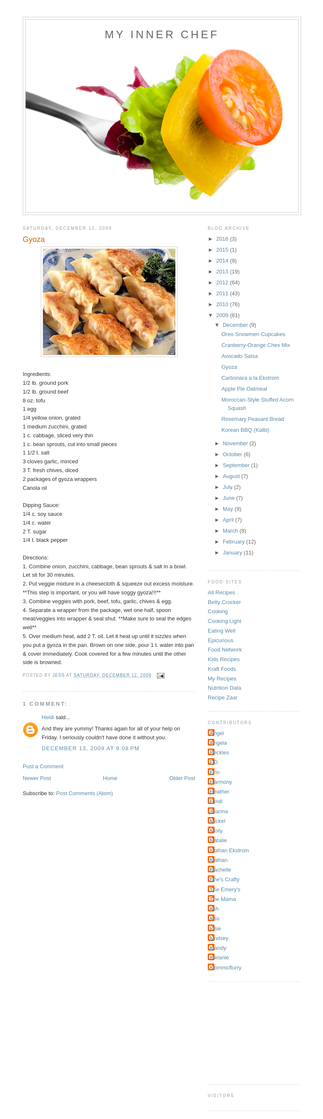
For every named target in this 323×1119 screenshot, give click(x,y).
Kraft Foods (222, 669)
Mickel (217, 821)
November (236, 443)
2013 (223, 271)
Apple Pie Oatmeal (244, 389)
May (229, 509)
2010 (223, 304)
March (231, 531)
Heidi (48, 717)
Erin (215, 772)
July (228, 487)
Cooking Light (224, 621)
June (229, 498)
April (229, 520)
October (233, 454)
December (236, 325)
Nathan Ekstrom (229, 850)
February (234, 541)
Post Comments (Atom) (84, 793)
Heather (219, 791)
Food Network (225, 649)
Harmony (221, 782)
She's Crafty (224, 879)
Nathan (219, 860)
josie (215, 928)
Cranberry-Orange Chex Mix (255, 345)
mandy (218, 948)
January (233, 552)
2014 (223, 260)
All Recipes (221, 592)
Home (110, 778)
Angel (217, 733)
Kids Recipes (224, 659)
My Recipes (222, 678)
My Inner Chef (162, 34)
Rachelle (220, 870)
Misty (216, 830)
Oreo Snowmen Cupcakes (253, 334)
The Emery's (225, 889)
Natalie (218, 840)
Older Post (182, 778)
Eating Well (222, 631)
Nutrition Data (224, 688)
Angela (218, 743)
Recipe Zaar (223, 697)
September (237, 465)
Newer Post (37, 778)
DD (214, 762)
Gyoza (229, 367)
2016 (223, 239)
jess (215, 918)
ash (214, 909)
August (232, 476)
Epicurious (220, 640)
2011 (223, 293)
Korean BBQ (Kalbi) (245, 430)
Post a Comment (43, 766)
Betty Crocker (224, 602)
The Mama (223, 899)
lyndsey (219, 938)
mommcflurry (225, 967)
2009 (223, 315)
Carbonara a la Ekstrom (250, 378)
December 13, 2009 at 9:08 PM (91, 748)
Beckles (219, 752)
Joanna (219, 811)
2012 (223, 282)
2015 (223, 250)
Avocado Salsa (239, 356)
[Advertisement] (250, 1032)
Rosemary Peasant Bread (252, 419)
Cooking (218, 611)
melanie (219, 957)
